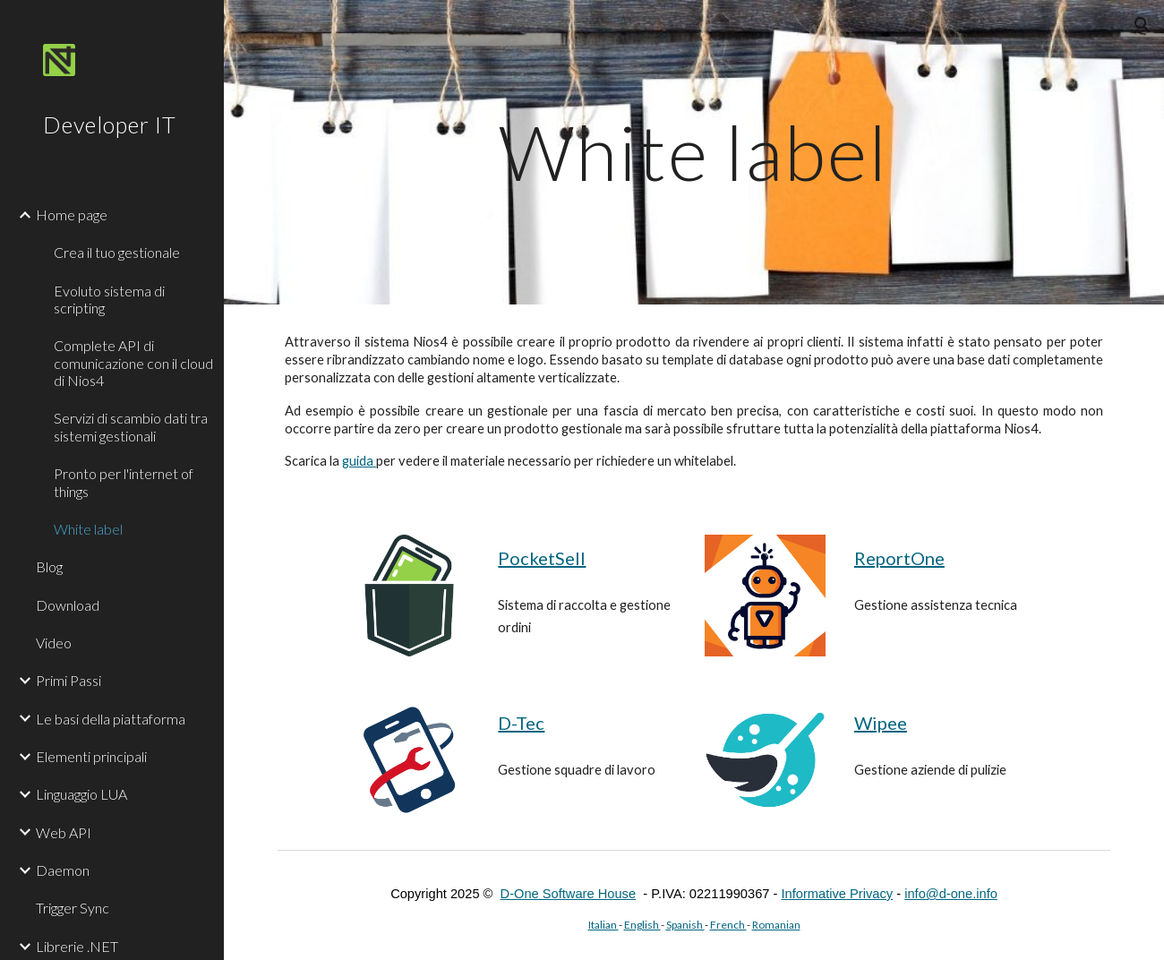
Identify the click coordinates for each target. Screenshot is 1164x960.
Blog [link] (49, 566)
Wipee (880, 722)
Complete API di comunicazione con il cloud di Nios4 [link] (133, 363)
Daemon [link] (63, 870)
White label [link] (88, 528)
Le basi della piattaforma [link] (110, 718)
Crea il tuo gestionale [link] (117, 252)
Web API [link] (63, 832)
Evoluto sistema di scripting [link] (109, 299)
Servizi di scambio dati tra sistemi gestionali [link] (131, 426)
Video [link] (54, 642)
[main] (694, 152)
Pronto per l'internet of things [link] (123, 482)
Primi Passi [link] (68, 680)
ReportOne (899, 558)
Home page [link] (71, 214)
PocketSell (542, 558)
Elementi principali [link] (91, 756)
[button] (1142, 25)
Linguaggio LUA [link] (81, 793)
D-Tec (521, 722)
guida (359, 460)
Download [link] (67, 604)
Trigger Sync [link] (72, 907)
